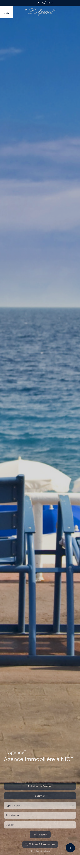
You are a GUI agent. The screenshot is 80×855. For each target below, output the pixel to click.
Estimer (40, 805)
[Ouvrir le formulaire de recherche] (40, 844)
